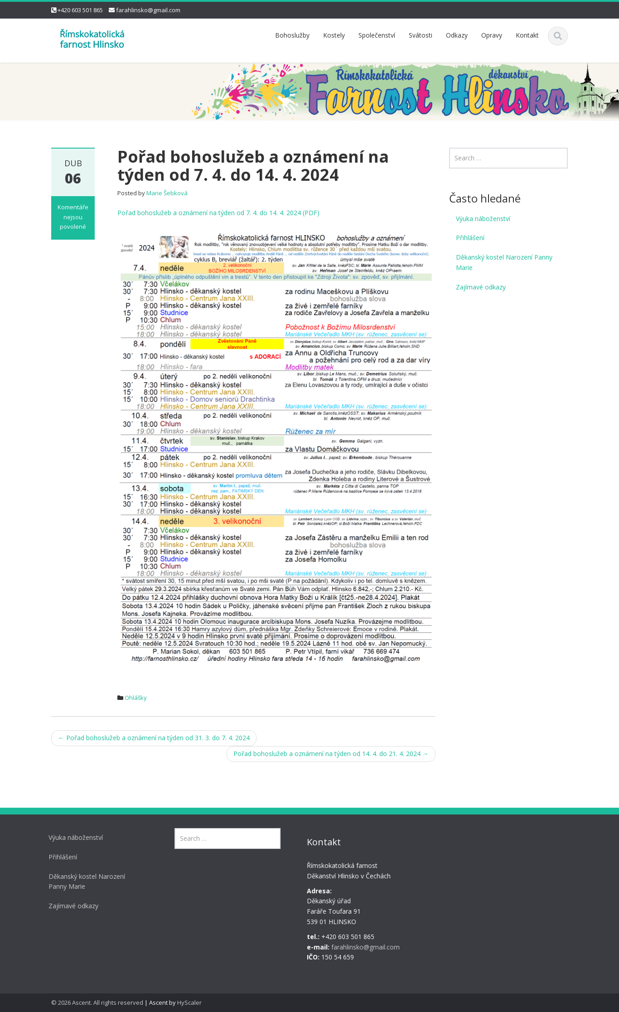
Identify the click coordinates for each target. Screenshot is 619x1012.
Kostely (334, 35)
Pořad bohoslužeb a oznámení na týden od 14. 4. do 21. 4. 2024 (331, 753)
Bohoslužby (292, 35)
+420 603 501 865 (80, 10)
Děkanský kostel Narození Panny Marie (504, 262)
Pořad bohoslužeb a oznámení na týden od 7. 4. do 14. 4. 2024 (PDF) (218, 212)
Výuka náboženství (483, 218)
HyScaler (189, 1002)
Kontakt (527, 35)
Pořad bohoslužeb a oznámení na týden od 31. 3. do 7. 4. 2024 (154, 737)
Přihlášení (470, 237)
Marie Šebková (167, 193)
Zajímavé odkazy (481, 287)
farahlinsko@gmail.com (148, 10)
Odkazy (457, 35)
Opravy (491, 35)
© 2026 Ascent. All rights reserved (97, 1002)
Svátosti (420, 35)
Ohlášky (136, 698)
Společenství (376, 35)
